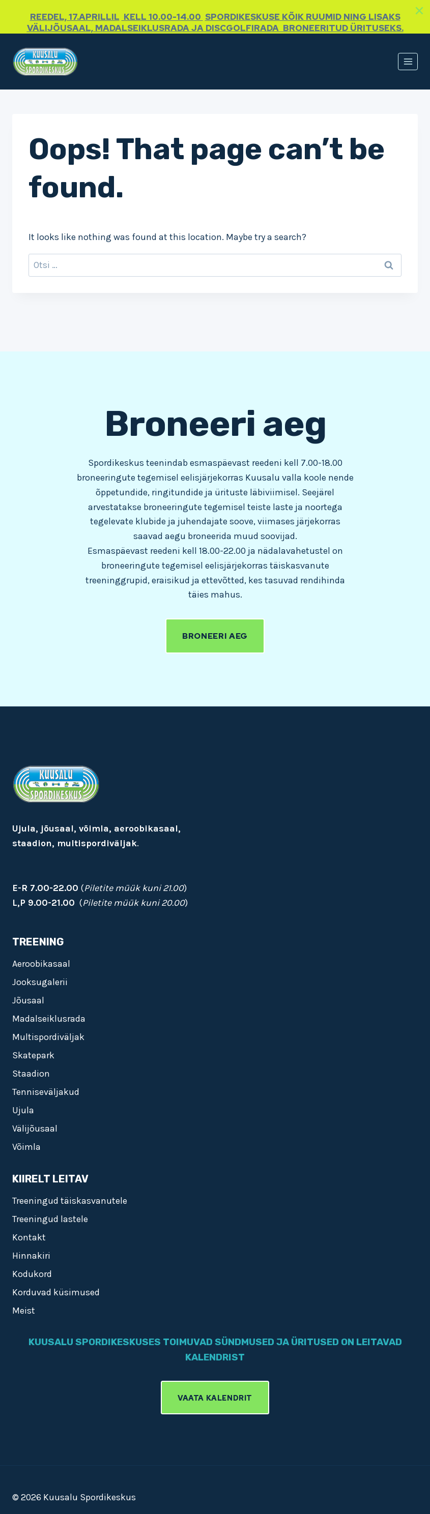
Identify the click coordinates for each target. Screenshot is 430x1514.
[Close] (419, 11)
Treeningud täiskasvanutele (69, 1200)
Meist (23, 1310)
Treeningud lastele (50, 1218)
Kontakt (29, 1236)
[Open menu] (408, 61)
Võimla (26, 1146)
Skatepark (33, 1054)
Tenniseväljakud (45, 1091)
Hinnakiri (31, 1255)
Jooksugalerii (40, 981)
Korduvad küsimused (56, 1291)
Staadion (31, 1073)
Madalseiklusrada (48, 1018)
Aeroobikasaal (41, 963)
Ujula (23, 1109)
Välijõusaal (35, 1128)
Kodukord (32, 1273)
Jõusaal (28, 999)
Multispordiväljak (48, 1036)
